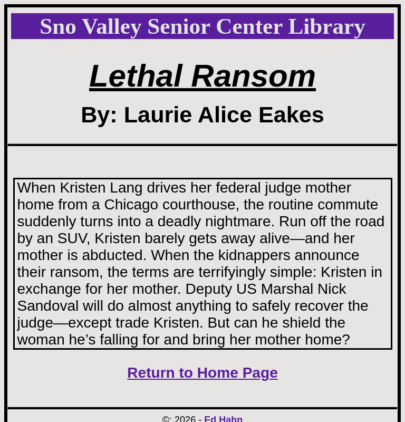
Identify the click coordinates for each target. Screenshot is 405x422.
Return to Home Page (202, 373)
